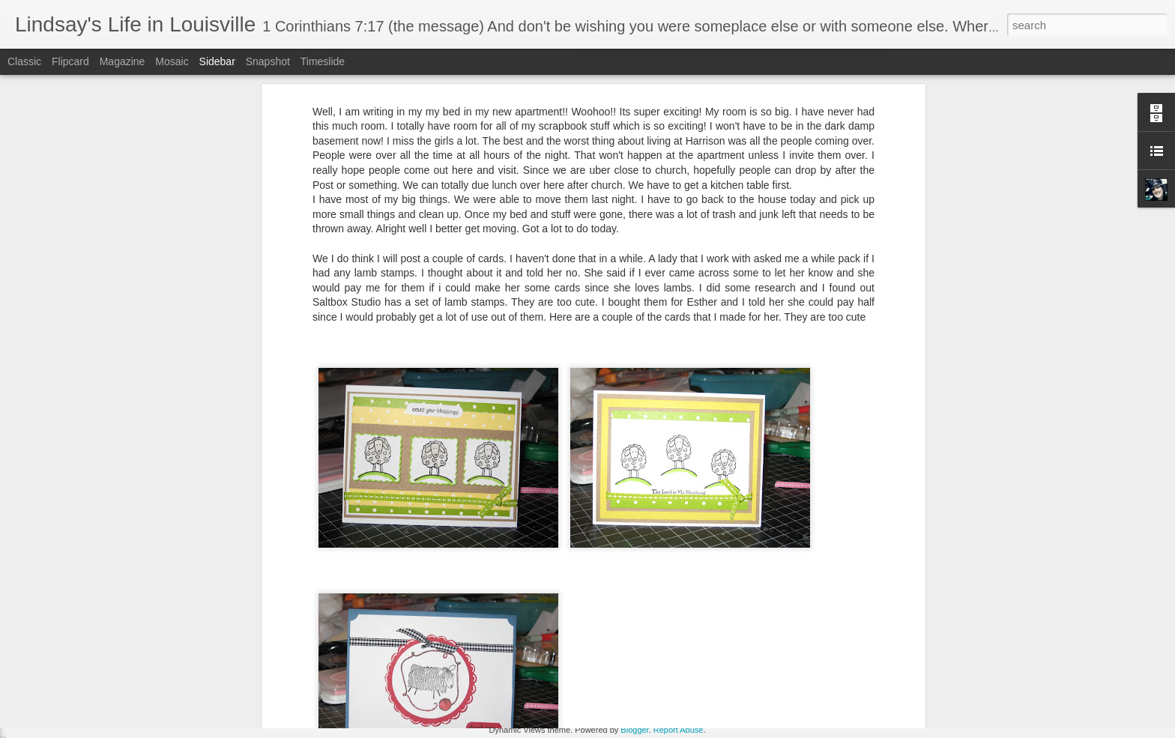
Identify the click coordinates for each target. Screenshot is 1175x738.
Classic (24, 61)
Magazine (122, 61)
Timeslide (322, 61)
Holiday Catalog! (70, 664)
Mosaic (171, 61)
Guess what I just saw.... (85, 698)
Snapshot (268, 61)
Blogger (634, 729)
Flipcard (70, 61)
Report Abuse (678, 729)
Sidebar (217, 61)
